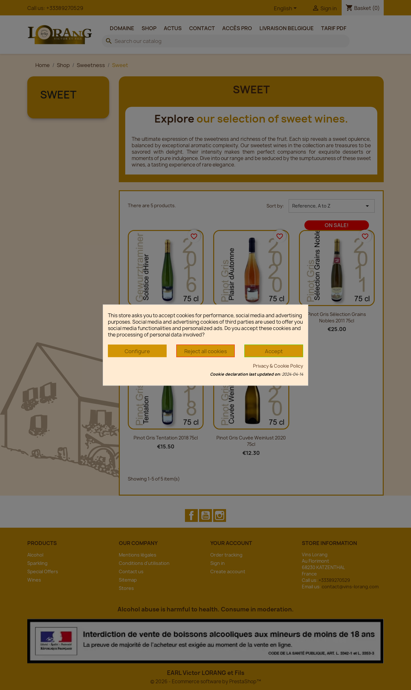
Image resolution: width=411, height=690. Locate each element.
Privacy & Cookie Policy (278, 366)
